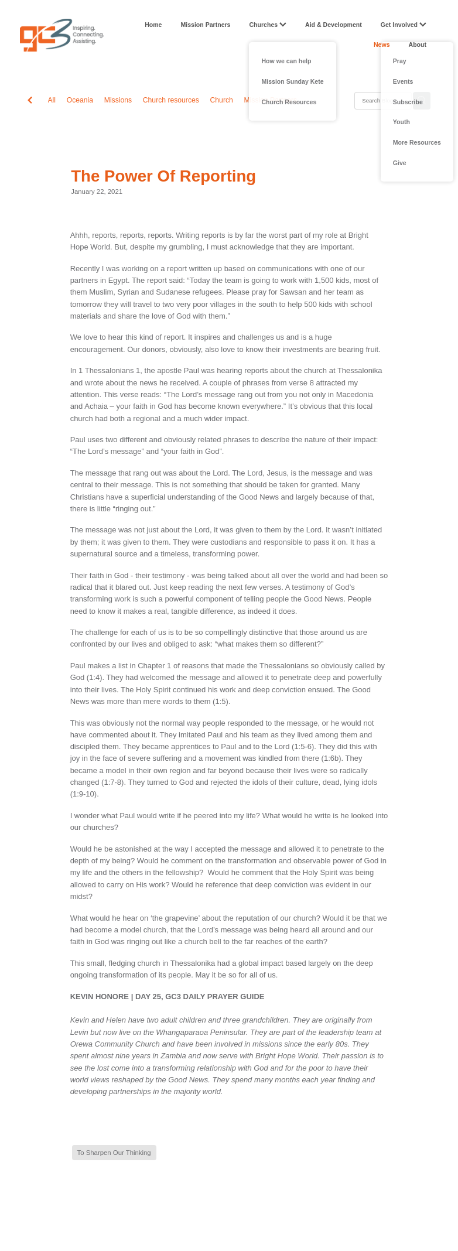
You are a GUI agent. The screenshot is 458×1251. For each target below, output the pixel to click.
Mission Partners (205, 24)
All (52, 100)
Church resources (171, 100)
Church (221, 100)
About (417, 44)
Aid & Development (333, 24)
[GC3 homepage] (62, 34)
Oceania (80, 100)
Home (153, 24)
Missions (118, 100)
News (382, 44)
